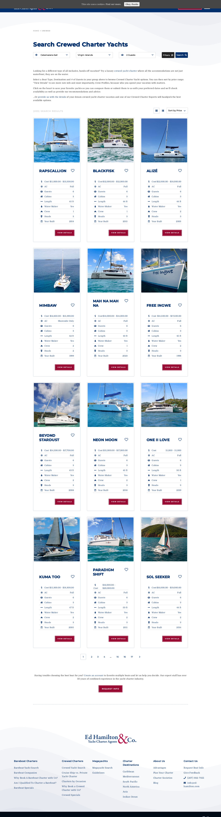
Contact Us (190, 761)
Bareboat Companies (25, 772)
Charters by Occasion (74, 781)
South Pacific (130, 781)
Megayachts (100, 761)
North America (131, 786)
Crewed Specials (71, 795)
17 (132, 657)
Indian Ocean (130, 796)
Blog (155, 783)
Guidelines (98, 772)
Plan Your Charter (163, 772)
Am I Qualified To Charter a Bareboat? (35, 783)
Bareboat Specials (24, 788)
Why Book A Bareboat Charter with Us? (36, 778)
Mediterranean (131, 776)
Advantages (159, 767)
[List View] (163, 111)
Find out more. (113, 4)
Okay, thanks (131, 4)
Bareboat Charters (25, 761)
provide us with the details (52, 97)
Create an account (93, 675)
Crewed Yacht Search (73, 767)
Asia (125, 791)
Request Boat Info (194, 767)
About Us (159, 761)
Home (36, 31)
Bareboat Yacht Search (26, 767)
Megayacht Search (102, 767)
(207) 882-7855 (194, 778)
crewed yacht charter (125, 71)
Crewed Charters (72, 761)
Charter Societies (162, 778)
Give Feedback (192, 772)
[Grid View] (156, 111)
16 (125, 657)
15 (118, 657)
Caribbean (128, 771)
